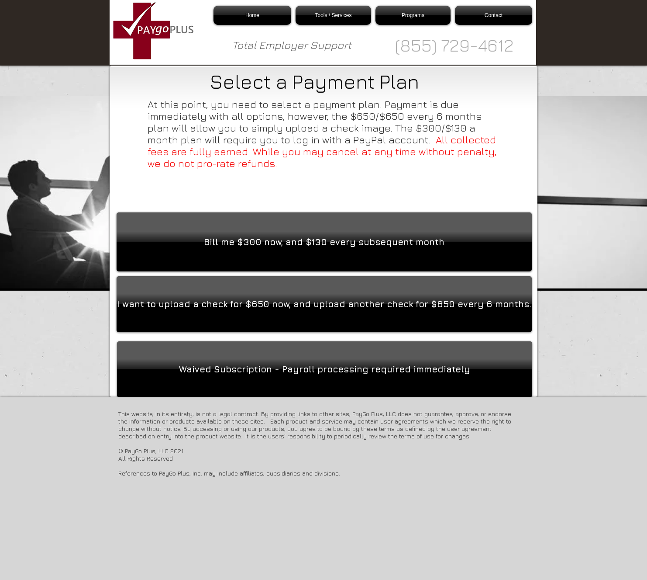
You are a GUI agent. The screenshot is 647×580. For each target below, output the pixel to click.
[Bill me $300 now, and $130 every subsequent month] (324, 241)
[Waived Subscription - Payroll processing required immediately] (324, 369)
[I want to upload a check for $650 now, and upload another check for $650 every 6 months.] (324, 304)
